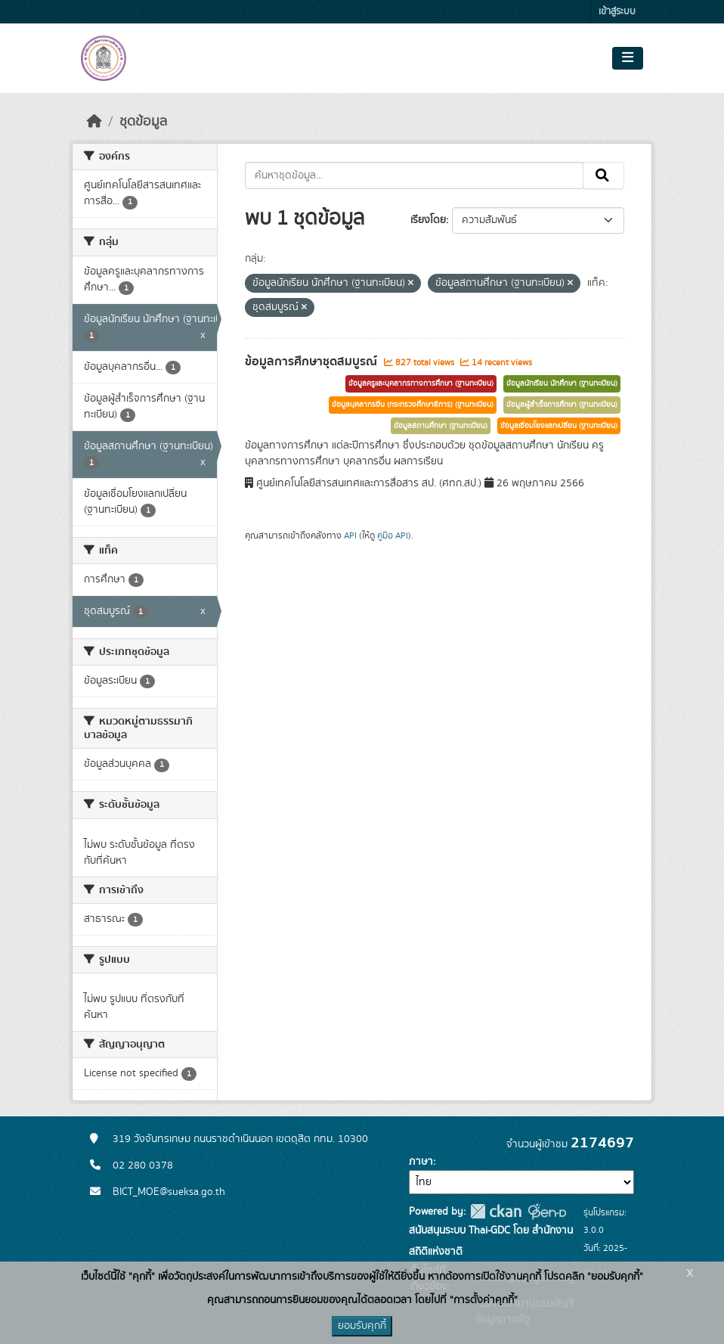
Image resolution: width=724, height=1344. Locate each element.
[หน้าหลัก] (94, 122)
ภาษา (421, 1161)
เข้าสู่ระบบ (617, 12)
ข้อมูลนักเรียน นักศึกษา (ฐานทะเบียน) (561, 383)
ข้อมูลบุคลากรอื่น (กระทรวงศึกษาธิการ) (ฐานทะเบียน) (412, 404)
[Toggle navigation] (627, 58)
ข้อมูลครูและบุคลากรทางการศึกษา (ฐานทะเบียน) (420, 383)
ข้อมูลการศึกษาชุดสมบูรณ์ (312, 361)
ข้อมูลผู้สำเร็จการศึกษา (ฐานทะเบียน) (561, 404)
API (350, 535)
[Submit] (603, 175)
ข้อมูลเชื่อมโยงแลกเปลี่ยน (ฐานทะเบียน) (558, 426)
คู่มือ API (392, 535)
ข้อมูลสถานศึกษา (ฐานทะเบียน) (440, 426)
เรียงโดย (428, 220)
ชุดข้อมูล (143, 122)
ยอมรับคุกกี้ (362, 1325)
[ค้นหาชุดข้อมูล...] (414, 175)
